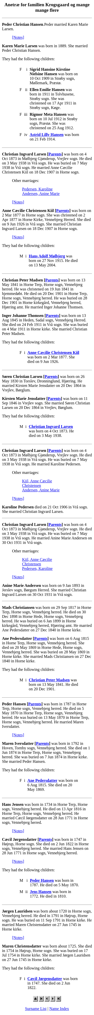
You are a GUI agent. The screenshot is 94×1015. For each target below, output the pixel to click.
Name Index (59, 1009)
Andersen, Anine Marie (41, 193)
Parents (54, 154)
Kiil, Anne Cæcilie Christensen (37, 483)
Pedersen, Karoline (37, 189)
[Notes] (18, 37)
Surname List (36, 1009)
